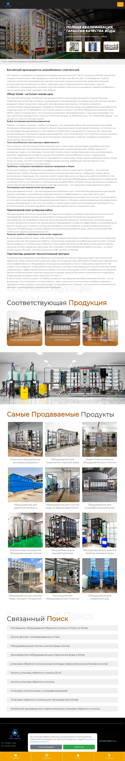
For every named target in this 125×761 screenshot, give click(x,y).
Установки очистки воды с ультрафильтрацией (39, 690)
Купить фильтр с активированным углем (35, 637)
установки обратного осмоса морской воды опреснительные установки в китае (59, 663)
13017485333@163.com (108, 741)
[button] (113, 328)
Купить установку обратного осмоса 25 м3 (36, 672)
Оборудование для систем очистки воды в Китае (40, 646)
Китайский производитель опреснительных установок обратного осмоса (55, 708)
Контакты (109, 756)
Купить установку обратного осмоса (32, 681)
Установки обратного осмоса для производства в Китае (44, 699)
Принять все (79, 747)
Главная (4, 61)
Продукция (46, 756)
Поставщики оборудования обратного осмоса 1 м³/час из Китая (49, 628)
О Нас (78, 756)
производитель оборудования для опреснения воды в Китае (48, 654)
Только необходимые (46, 747)
